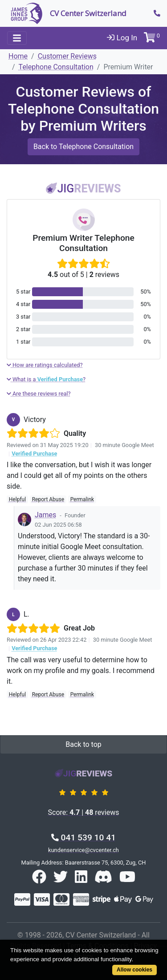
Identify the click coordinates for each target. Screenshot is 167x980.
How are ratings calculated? (45, 365)
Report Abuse (48, 499)
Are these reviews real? (39, 393)
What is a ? (46, 379)
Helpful (17, 499)
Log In (122, 37)
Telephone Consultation (56, 67)
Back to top (83, 744)
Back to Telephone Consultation (83, 146)
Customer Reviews (67, 56)
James (45, 515)
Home (18, 56)
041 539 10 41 (83, 837)
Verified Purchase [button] (34, 453)
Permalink (82, 499)
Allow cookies (134, 970)
